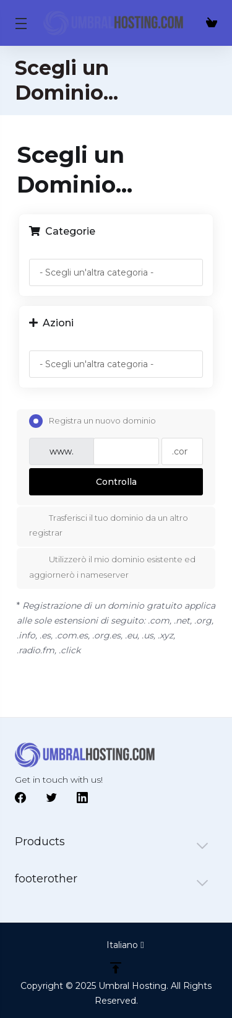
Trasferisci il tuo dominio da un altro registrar (108, 524)
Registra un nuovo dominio (92, 421)
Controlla (116, 481)
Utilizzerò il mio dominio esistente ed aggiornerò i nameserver (112, 566)
